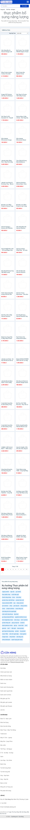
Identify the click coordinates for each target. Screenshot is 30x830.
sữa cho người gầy (14, 634)
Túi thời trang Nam (5, 768)
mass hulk (20, 625)
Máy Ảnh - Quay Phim (6, 741)
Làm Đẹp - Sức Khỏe (6, 760)
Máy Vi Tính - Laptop (6, 737)
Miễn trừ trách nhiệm (6, 679)
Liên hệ (2, 710)
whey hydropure (6, 639)
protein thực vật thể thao (8, 600)
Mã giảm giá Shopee (6, 706)
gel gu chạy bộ (15, 622)
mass (3, 608)
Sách (1, 756)
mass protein (20, 628)
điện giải (14, 628)
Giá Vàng (24, 812)
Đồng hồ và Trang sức (6, 787)
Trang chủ (2, 9)
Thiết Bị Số (3, 734)
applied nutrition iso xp (20, 617)
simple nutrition (10, 608)
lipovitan (16, 614)
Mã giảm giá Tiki (5, 698)
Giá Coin (4, 813)
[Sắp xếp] (22, 33)
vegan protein (5, 591)
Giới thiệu (3, 668)
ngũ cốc (12, 591)
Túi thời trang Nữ (5, 771)
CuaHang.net (14, 816)
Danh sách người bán (6, 691)
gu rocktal (18, 591)
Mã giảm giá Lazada (6, 702)
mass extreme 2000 (7, 603)
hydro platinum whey (7, 625)
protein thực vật (20, 600)
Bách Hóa (3, 764)
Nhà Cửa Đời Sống (5, 726)
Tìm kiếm (24, 6)
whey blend (12, 636)
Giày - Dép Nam (4, 775)
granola (4, 628)
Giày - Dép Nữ (4, 779)
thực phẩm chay (6, 594)
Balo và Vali (3, 783)
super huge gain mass (17, 639)
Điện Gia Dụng (4, 722)
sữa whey (18, 597)
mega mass (5, 636)
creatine (22, 622)
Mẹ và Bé (3, 745)
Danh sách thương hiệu (7, 687)
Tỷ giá (9, 812)
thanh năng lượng (6, 597)
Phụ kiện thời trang (5, 790)
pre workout (5, 605)
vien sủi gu (17, 619)
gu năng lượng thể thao (8, 617)
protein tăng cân (6, 622)
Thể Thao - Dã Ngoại (10, 9)
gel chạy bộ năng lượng (8, 631)
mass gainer (23, 634)
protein (17, 631)
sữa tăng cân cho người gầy (9, 611)
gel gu (15, 625)
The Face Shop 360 (16, 812)
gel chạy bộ (16, 605)
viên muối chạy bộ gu (7, 614)
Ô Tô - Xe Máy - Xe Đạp (6, 753)
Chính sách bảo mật (6, 672)
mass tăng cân (19, 608)
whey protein (24, 605)
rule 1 (8, 628)
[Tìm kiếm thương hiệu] (10, 6)
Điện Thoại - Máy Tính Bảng (8, 730)
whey (11, 605)
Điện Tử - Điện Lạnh (5, 718)
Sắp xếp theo (12, 33)
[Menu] (28, 2)
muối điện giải (15, 594)
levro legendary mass (7, 619)
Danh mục (3, 683)
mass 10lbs (5, 634)
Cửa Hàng (21, 816)
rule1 (26, 625)
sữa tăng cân (19, 636)
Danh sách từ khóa (5, 694)
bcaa (13, 597)
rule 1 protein (24, 619)
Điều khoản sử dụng (6, 676)
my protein (22, 631)
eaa (14, 603)
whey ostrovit (20, 603)
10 (26, 569)
